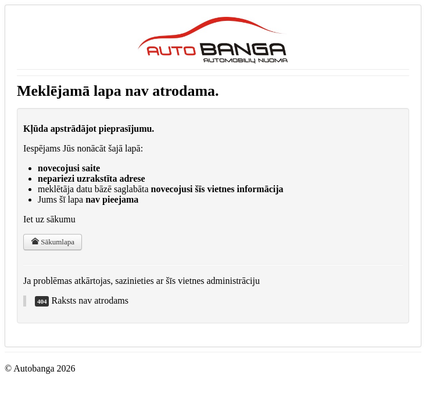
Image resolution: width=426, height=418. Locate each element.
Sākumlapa (52, 241)
